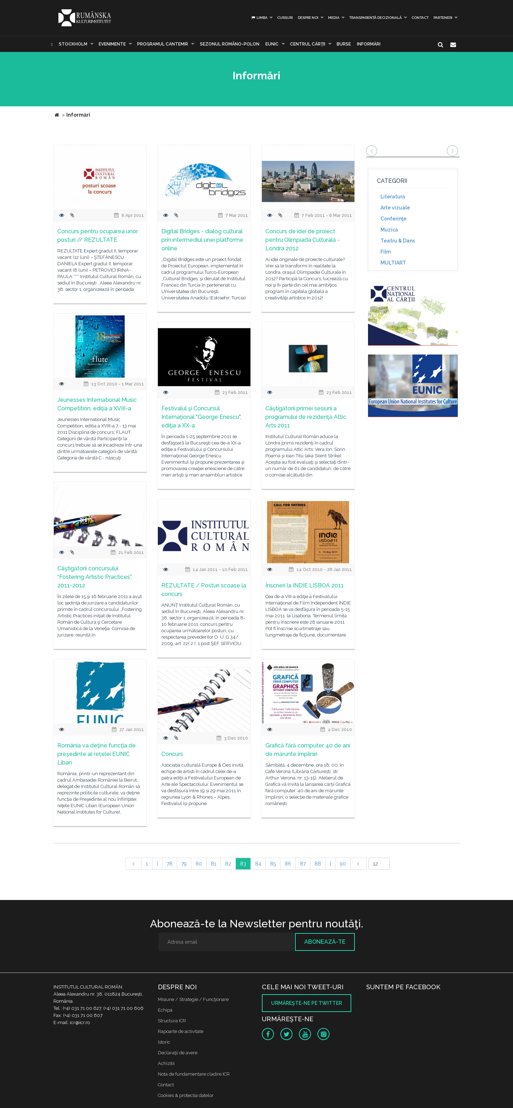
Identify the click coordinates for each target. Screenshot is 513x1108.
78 (169, 864)
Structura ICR (172, 1020)
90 (343, 864)
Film (385, 252)
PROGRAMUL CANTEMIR (162, 44)
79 (184, 864)
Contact (420, 18)
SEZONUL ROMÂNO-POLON (229, 44)
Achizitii (166, 1063)
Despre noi (308, 18)
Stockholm (73, 44)
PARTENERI (443, 18)
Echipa (165, 1010)
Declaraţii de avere (177, 1052)
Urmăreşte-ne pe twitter (306, 1003)
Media (334, 18)
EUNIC (272, 44)
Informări (368, 44)
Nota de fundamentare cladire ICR (194, 1074)
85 (273, 864)
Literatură (392, 196)
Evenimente (112, 44)
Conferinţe (393, 219)
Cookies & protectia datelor (186, 1095)
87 (303, 864)
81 (213, 864)
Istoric (164, 1042)
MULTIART (393, 263)
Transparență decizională (375, 18)
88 (318, 864)
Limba (259, 18)
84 (258, 864)
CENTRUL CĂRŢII (307, 44)
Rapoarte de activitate (180, 1031)
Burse (344, 44)
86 (288, 864)
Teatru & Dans (397, 241)
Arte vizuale (395, 208)
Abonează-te (325, 941)
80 (199, 864)
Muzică (389, 230)
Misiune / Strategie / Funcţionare (193, 999)
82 (228, 864)
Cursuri (285, 18)
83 (243, 864)
